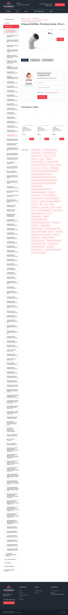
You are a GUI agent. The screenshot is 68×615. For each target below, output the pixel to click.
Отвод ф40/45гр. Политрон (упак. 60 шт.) (12, 100)
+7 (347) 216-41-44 (46, 4)
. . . (59, 11)
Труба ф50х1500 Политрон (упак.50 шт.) (12, 372)
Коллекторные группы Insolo (38, 246)
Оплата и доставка (39, 11)
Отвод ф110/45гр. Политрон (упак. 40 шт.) (12, 122)
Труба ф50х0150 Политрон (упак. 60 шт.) (12, 238)
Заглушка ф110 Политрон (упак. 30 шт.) (12, 187)
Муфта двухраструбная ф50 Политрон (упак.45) (12, 154)
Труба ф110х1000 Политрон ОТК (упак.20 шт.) (12, 321)
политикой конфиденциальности (51, 92)
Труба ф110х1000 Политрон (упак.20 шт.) (12, 316)
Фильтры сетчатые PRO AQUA (38, 252)
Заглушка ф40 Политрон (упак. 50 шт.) (12, 192)
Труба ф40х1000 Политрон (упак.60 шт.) (12, 242)
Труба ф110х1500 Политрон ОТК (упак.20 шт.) (12, 307)
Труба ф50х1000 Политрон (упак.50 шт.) (12, 225)
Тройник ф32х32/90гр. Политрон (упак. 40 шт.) (12, 536)
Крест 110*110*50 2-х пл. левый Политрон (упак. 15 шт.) (12, 182)
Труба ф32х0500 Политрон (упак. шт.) (11, 273)
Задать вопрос (60, 4)
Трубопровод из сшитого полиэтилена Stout (41, 234)
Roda (33, 210)
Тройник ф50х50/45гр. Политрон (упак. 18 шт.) (12, 377)
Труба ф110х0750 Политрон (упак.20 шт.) (12, 337)
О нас (17, 11)
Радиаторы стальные (36, 216)
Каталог (26, 11)
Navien (52, 207)
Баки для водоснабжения (37, 228)
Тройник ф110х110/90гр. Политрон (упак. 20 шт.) (12, 550)
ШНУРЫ (51, 165)
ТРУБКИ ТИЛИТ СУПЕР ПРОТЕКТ (39, 165)
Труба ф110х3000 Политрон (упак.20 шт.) (12, 297)
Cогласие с (49, 92)
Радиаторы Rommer (57, 210)
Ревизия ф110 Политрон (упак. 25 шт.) (12, 46)
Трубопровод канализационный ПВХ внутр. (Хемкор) (43, 177)
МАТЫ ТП (53, 155)
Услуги (51, 11)
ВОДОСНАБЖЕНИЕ (9, 566)
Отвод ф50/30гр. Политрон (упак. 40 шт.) (12, 91)
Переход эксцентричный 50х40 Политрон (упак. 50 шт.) (13, 41)
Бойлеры (51, 231)
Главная (8, 11)
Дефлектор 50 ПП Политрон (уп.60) (11, 210)
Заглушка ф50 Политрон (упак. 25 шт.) (12, 196)
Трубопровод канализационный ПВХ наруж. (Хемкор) (43, 183)
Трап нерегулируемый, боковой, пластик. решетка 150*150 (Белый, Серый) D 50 (13, 469)
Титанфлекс (48, 159)
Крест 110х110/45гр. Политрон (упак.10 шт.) (12, 444)
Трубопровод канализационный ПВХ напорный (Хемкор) (44, 180)
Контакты (21, 599)
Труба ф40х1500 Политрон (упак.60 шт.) (12, 247)
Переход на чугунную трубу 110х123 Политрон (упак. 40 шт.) (12, 56)
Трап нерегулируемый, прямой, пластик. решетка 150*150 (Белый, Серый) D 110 (13, 463)
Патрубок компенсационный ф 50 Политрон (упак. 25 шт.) (12, 67)
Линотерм (46, 155)
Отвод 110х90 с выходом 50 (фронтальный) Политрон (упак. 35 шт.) (12, 396)
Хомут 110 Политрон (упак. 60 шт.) (11, 359)
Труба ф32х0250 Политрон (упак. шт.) (11, 288)
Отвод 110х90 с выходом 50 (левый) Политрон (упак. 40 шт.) (12, 407)
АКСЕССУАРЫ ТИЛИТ (37, 155)
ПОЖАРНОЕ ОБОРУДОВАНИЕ (38, 192)
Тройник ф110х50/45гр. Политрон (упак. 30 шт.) (12, 541)
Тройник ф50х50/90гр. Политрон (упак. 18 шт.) (12, 527)
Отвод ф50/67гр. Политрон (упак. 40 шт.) (12, 82)
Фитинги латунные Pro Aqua (38, 240)
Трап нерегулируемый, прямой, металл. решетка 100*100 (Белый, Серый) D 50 (13, 476)
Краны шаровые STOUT (37, 249)
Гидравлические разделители (51, 198)
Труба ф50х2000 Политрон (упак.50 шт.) (12, 368)
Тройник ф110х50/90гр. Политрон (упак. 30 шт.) (12, 545)
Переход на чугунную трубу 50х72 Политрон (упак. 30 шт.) (12, 62)
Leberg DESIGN (35, 207)
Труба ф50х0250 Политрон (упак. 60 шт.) (12, 233)
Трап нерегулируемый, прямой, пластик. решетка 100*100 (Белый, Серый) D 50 (13, 456)
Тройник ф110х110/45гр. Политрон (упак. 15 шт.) (12, 386)
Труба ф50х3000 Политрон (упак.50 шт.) (12, 364)
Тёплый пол (56, 234)
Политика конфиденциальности (9, 612)
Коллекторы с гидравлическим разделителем (50, 201)
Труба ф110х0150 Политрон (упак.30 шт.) (12, 355)
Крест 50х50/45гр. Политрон (11, 440)
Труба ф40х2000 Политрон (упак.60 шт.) (12, 251)
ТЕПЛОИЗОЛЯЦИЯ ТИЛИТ (49, 152)
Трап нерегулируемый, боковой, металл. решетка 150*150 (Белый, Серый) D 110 (13, 515)
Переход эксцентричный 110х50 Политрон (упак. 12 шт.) (12, 51)
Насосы (37, 592)
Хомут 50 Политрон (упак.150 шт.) (11, 350)
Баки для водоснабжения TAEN (52, 228)
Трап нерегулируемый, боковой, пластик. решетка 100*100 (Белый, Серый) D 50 (13, 496)
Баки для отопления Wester (49, 195)
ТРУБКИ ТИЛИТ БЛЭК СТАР (38, 162)
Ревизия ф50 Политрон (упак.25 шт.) (12, 36)
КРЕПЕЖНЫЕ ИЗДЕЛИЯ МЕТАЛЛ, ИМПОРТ (41, 189)
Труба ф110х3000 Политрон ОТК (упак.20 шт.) (12, 282)
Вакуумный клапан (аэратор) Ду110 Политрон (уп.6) (11, 215)
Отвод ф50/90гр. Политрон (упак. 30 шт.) (12, 72)
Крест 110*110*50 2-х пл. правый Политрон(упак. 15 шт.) (12, 176)
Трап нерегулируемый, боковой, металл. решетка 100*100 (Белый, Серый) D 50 (13, 522)
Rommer (49, 213)
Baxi (46, 204)
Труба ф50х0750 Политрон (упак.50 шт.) (12, 220)
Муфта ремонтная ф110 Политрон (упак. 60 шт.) (12, 158)
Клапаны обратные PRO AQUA (38, 243)
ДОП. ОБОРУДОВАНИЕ (10, 559)
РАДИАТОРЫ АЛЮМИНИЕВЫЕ (44, 210)
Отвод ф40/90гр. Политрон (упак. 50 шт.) (12, 104)
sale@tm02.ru (55, 590)
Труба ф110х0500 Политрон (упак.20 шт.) (12, 342)
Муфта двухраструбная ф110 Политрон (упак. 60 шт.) (12, 149)
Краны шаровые (50, 246)
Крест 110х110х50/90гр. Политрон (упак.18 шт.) (12, 167)
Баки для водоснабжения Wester (39, 231)
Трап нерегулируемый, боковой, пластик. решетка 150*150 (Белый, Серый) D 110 (13, 502)
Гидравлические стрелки (37, 198)
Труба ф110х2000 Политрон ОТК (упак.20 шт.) (12, 292)
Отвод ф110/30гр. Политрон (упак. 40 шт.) (12, 135)
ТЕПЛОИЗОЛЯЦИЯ (9, 19)
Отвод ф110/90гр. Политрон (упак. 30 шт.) (12, 109)
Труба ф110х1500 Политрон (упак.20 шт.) (12, 312)
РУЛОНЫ (41, 159)
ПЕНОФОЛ (34, 159)
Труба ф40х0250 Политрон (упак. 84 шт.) (12, 256)
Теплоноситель (35, 225)
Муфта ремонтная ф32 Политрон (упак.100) (12, 418)
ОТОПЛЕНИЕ (8, 562)
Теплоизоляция (39, 590)
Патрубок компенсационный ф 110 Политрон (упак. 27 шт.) (12, 77)
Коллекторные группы (53, 243)
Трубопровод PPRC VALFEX (48, 237)
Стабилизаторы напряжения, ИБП (39, 219)
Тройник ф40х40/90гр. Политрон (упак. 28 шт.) (12, 532)
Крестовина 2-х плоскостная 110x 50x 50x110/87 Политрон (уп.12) (12, 423)
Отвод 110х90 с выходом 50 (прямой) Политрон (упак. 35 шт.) (12, 412)
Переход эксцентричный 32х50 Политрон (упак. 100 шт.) (12, 390)
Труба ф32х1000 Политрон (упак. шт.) (11, 278)
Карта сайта (19, 612)
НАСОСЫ (7, 23)
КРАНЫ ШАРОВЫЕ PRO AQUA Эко (53, 249)
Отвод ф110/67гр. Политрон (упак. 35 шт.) (12, 127)
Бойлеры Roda (59, 231)
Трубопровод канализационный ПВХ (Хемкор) (11, 554)
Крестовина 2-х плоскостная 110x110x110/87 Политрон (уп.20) (11, 430)
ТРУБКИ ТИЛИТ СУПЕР (52, 162)
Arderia (40, 204)
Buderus (51, 204)
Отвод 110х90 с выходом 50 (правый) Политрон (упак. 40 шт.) (12, 401)
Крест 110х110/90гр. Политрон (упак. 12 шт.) (12, 172)
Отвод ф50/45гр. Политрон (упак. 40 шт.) (12, 96)
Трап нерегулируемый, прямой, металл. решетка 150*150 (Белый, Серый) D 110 (13, 482)
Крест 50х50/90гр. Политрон (11, 163)
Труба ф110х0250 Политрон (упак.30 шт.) (12, 346)
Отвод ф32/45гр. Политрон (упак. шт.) (11, 113)
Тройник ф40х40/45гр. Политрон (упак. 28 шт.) (12, 381)
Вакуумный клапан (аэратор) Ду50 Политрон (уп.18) (13, 201)
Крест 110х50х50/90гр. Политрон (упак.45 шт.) (12, 435)
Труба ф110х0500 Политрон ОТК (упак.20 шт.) (12, 326)
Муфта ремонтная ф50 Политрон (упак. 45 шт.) (12, 140)
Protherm (59, 207)
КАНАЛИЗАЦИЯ (9, 26)
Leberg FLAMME (44, 207)
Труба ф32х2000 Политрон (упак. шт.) (11, 269)
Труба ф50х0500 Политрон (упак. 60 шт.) (12, 229)
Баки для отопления (36, 195)
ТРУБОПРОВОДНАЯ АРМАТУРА (9, 570)
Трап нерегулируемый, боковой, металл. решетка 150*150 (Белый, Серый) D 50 (13, 509)
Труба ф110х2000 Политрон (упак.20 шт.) (12, 302)
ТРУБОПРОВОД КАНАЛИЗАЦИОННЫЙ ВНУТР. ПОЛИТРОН (11, 31)
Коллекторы (34, 201)
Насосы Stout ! (45, 168)
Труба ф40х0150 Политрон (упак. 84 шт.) (12, 260)
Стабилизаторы (55, 222)
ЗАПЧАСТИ (34, 204)
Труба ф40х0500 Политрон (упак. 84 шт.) (12, 264)
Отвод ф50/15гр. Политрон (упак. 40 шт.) (12, 87)
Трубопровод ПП (35, 237)
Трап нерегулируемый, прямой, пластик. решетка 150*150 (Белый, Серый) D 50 (13, 449)
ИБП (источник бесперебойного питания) (41, 222)
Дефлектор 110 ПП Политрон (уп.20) (11, 206)
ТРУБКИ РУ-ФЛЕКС (36, 152)
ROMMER (46, 216)
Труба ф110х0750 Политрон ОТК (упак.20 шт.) (12, 332)
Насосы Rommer (35, 168)
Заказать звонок (48, 5)
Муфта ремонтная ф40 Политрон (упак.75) (12, 144)
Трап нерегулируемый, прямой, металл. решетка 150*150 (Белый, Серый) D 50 (13, 489)
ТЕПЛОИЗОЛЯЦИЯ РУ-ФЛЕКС (50, 149)
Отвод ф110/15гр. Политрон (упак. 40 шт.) (12, 131)
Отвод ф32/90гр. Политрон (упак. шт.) (11, 118)
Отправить (42, 97)
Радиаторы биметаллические (38, 213)
